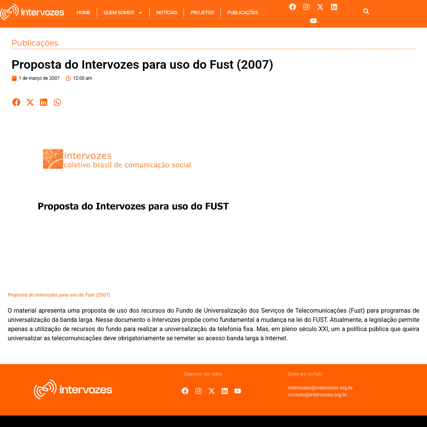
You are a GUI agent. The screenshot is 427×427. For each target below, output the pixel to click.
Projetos (202, 12)
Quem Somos (123, 13)
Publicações (242, 12)
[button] (17, 102)
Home (83, 12)
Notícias (166, 12)
